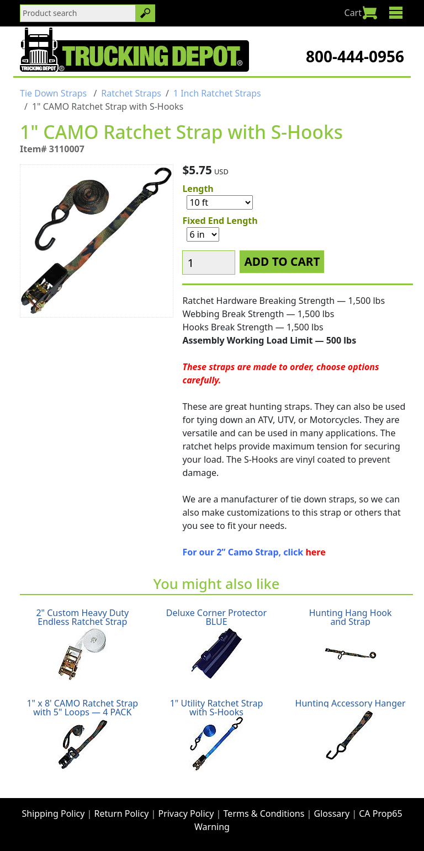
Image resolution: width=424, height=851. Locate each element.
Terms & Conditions (264, 813)
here (315, 552)
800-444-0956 (355, 56)
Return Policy (121, 813)
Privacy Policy (186, 813)
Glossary (332, 813)
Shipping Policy (53, 813)
